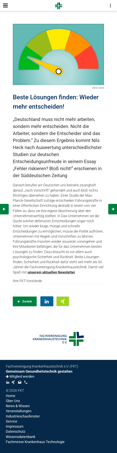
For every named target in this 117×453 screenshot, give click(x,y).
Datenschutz (15, 431)
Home (10, 396)
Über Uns (13, 401)
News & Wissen (18, 406)
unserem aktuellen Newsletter (51, 272)
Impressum (14, 426)
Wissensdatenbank (20, 437)
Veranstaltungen (18, 411)
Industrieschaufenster (23, 416)
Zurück (27, 301)
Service (11, 421)
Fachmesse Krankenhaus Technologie (35, 442)
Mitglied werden (20, 376)
